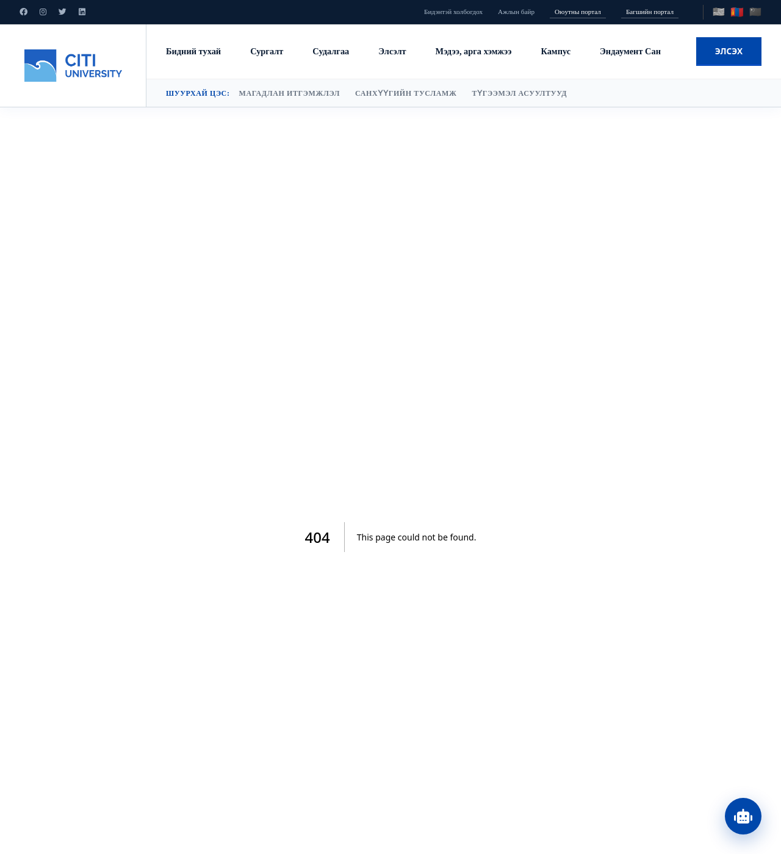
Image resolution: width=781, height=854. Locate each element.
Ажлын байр (516, 11)
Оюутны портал (578, 11)
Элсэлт (392, 51)
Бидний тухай (193, 51)
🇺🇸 (719, 12)
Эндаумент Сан (630, 51)
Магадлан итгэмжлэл (289, 93)
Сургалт (266, 51)
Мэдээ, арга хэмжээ (474, 51)
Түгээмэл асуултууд (519, 93)
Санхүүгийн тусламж (405, 93)
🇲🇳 (737, 12)
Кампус (555, 51)
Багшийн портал (650, 11)
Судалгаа (330, 51)
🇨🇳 (755, 12)
